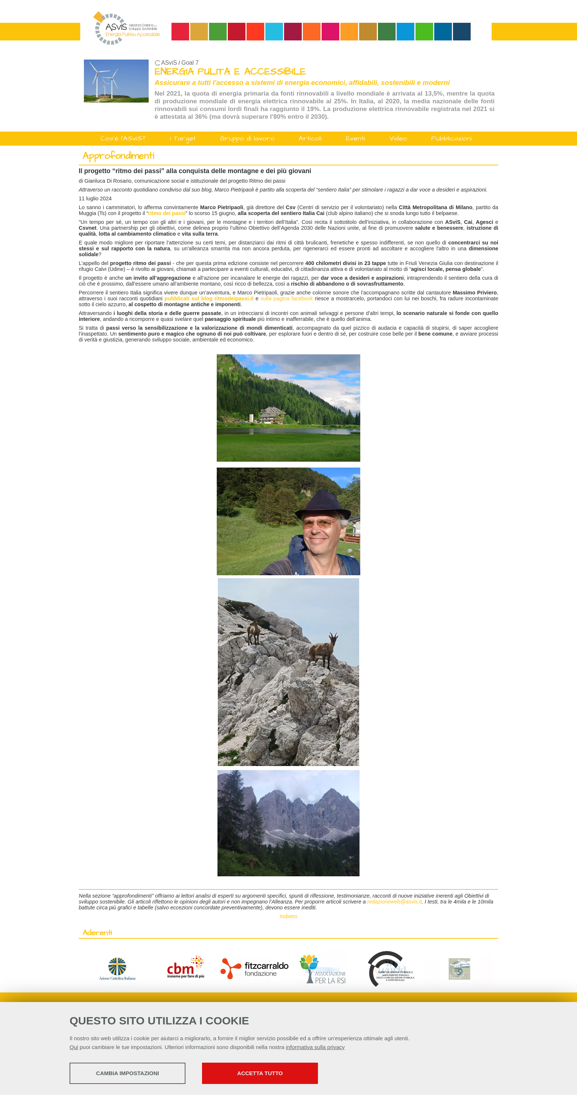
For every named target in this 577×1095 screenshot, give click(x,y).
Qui (74, 1047)
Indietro (288, 916)
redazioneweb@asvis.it (394, 902)
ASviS (169, 63)
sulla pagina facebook (287, 298)
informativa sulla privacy (315, 1047)
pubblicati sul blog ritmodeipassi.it (209, 298)
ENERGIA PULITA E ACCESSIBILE (230, 72)
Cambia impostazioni (127, 1073)
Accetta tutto (260, 1073)
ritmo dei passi (167, 213)
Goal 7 (190, 63)
